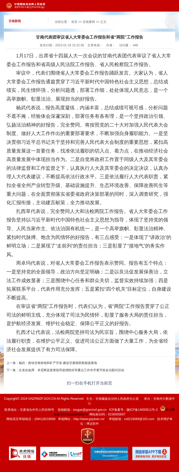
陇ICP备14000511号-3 (142, 410)
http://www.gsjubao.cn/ (89, 419)
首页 (74, 22)
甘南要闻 (89, 22)
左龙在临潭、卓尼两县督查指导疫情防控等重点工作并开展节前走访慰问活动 (71, 370)
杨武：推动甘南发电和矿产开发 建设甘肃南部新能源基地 (58, 363)
